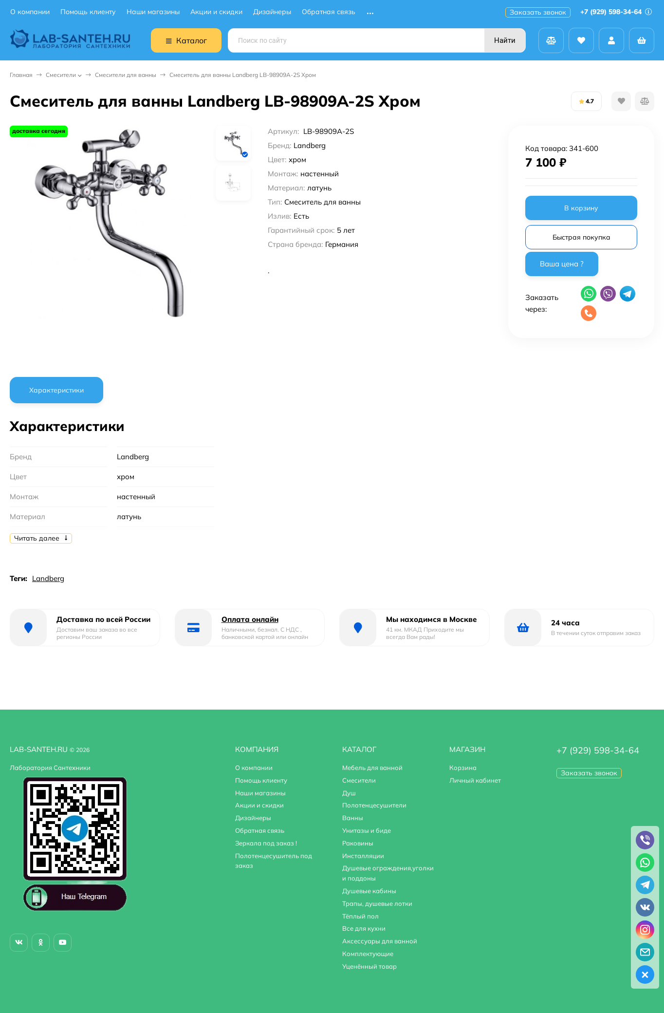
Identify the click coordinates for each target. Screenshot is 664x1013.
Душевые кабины (369, 891)
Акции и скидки (216, 12)
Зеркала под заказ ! (266, 843)
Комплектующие (367, 953)
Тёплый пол (360, 916)
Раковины (357, 843)
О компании (30, 12)
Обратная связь (328, 12)
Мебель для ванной (372, 767)
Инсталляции (363, 856)
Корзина (463, 767)
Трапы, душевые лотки (377, 903)
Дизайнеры (272, 12)
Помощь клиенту (88, 12)
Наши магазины (153, 12)
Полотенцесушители (374, 805)
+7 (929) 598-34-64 (616, 11)
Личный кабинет (475, 780)
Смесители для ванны (125, 74)
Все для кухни (364, 928)
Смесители (61, 74)
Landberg (48, 578)
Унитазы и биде (366, 830)
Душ (349, 793)
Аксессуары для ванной (379, 941)
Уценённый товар (369, 966)
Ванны (352, 818)
